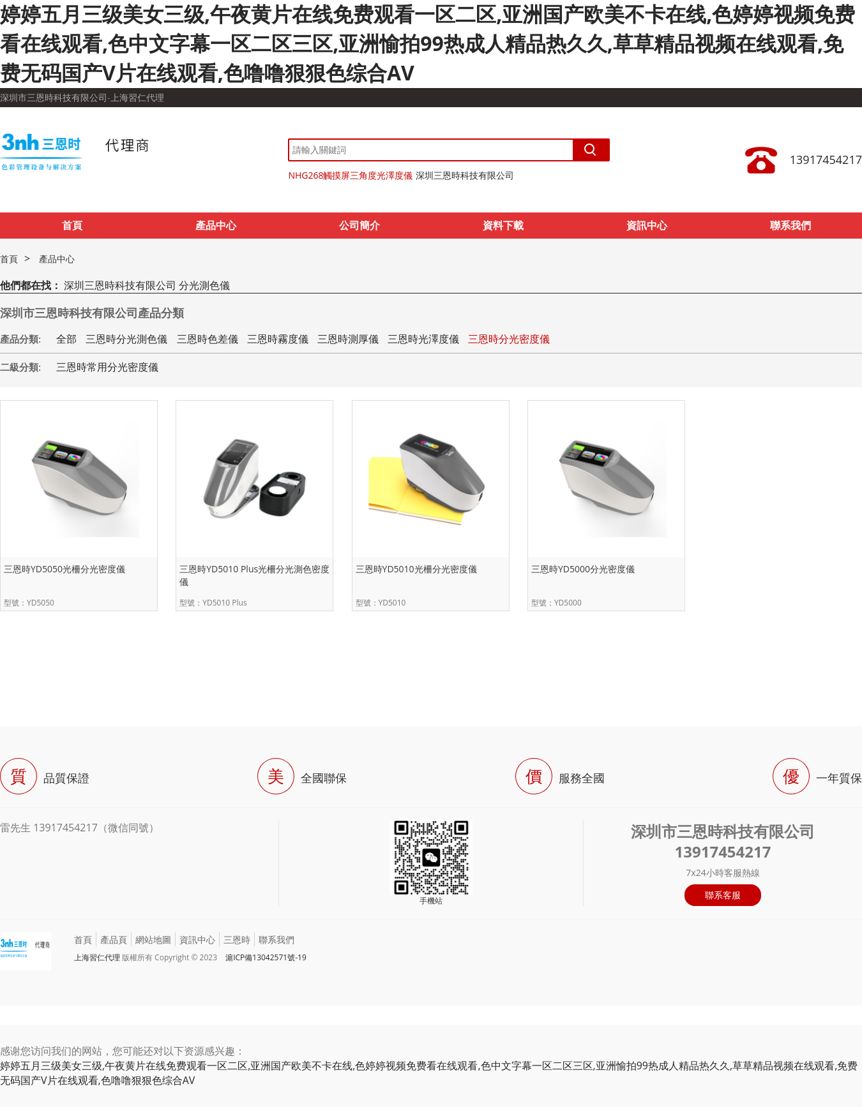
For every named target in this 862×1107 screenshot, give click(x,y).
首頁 (72, 225)
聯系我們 (790, 225)
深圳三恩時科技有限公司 (465, 175)
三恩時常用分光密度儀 (107, 367)
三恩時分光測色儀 (126, 339)
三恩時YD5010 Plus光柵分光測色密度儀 (254, 575)
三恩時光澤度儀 (423, 339)
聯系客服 (723, 895)
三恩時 (236, 939)
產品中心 (215, 225)
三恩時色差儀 (207, 339)
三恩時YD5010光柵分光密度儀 (416, 569)
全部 (66, 339)
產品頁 (113, 939)
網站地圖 (153, 939)
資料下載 (503, 225)
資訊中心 (646, 225)
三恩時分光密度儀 (509, 339)
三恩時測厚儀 (348, 339)
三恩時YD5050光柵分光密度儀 (64, 569)
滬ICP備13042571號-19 (265, 957)
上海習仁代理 (97, 957)
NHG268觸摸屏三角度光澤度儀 (350, 175)
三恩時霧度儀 (277, 339)
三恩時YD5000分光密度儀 (583, 569)
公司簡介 (359, 225)
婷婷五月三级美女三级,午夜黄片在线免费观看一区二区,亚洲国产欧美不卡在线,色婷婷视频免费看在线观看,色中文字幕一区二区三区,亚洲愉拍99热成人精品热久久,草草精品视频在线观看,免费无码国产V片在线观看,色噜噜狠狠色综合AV (427, 43)
